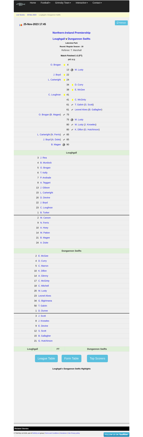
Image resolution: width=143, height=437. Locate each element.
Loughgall (59, 38)
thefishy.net (36, 433)
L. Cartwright (54, 79)
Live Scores (20, 15)
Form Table (71, 358)
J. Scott (42, 316)
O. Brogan (56, 64)
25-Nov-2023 (31, 15)
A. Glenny (43, 275)
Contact (97, 2)
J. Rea (43, 157)
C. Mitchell (43, 285)
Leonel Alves (81, 109)
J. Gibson (45, 187)
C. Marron (43, 266)
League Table (46, 358)
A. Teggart (45, 182)
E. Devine (43, 326)
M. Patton (45, 232)
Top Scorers (97, 358)
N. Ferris (55, 134)
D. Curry (79, 84)
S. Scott (89, 104)
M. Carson (45, 217)
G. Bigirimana (45, 300)
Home (33, 2)
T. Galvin (79, 104)
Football (45, 2)
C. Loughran (54, 94)
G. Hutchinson (92, 129)
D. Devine (45, 197)
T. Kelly (44, 172)
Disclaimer (63, 433)
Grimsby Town (63, 2)
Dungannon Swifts (79, 38)
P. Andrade (45, 177)
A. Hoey (44, 227)
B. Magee (55, 114)
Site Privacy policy (74, 433)
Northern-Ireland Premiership (71, 32)
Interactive (82, 2)
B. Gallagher (95, 109)
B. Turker (44, 212)
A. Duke (56, 139)
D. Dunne (43, 310)
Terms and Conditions (52, 433)
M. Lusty (79, 69)
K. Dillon (79, 129)
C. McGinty (80, 99)
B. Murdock (46, 162)
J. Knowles (90, 124)
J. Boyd (57, 74)
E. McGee (80, 89)
